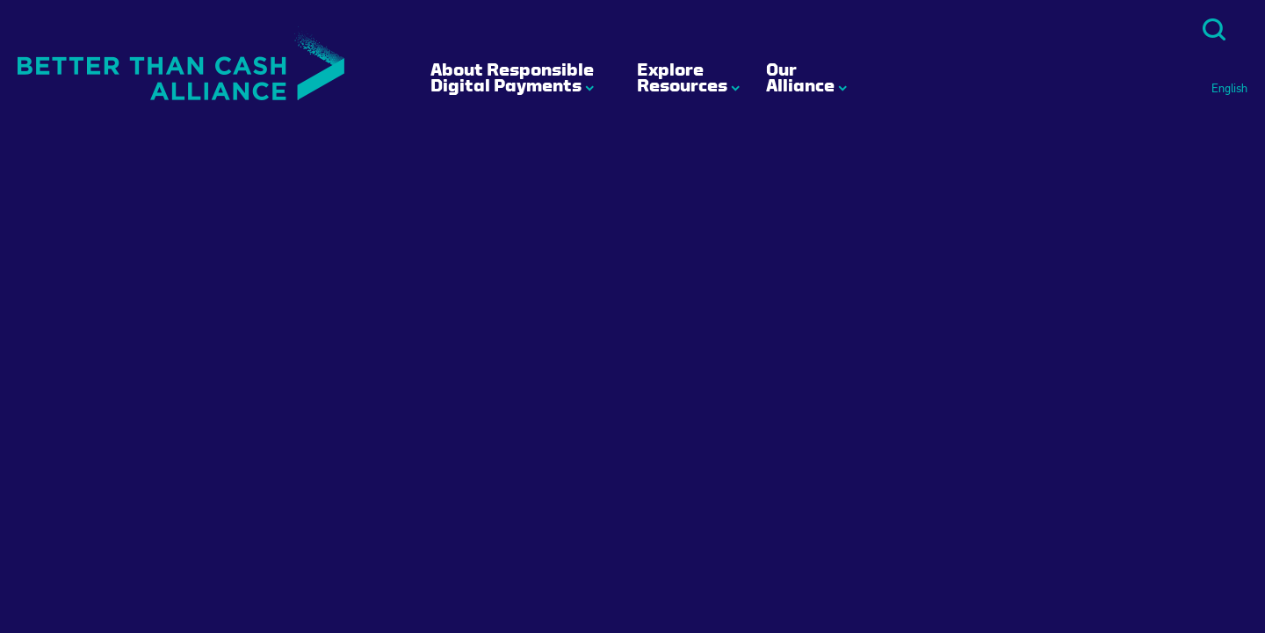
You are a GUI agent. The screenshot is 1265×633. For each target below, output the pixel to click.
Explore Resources (682, 77)
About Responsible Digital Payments (512, 77)
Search (1214, 29)
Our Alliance (800, 77)
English (1229, 89)
